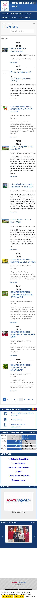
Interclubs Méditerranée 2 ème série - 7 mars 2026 (22, 185)
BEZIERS (14, 438)
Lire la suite (13, 62)
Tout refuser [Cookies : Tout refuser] (19, 596)
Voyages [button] (4, 17)
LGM (27, 435)
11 (20, 448)
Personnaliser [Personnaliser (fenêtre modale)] (30, 596)
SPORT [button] (28, 14)
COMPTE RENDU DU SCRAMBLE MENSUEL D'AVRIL (21, 109)
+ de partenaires (32, 486)
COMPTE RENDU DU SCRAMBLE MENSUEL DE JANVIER (21, 294)
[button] (2, 536)
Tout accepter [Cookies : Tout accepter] (7, 596)
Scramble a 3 (16, 419)
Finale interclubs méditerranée (18, 49)
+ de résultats (32, 432)
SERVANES (14, 435)
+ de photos (33, 522)
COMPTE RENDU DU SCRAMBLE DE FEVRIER (23, 260)
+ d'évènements (27, 409)
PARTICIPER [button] (23, 17)
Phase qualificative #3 (20, 72)
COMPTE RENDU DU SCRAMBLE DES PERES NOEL (22, 334)
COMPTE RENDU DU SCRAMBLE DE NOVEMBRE (20, 367)
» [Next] (32, 399)
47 (25, 399)
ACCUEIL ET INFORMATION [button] (12, 14)
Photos (14, 17)
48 (29, 399)
